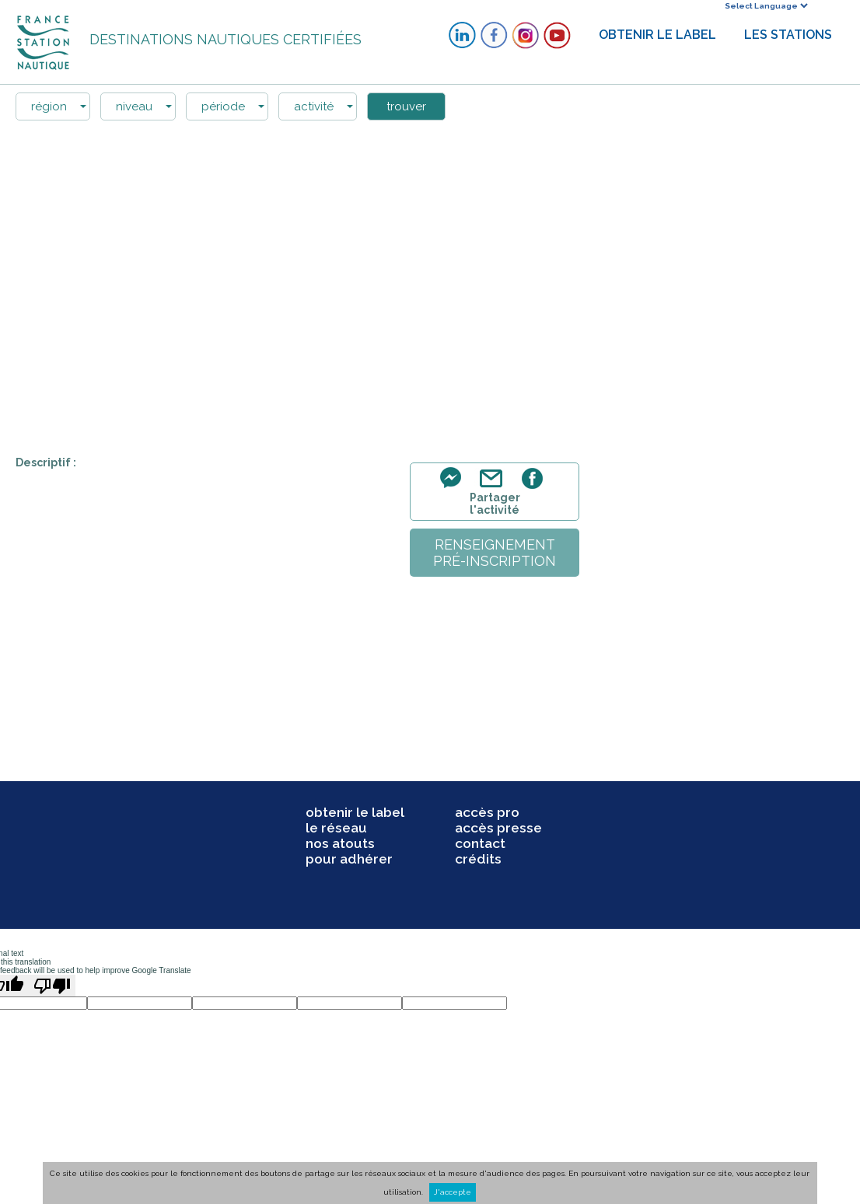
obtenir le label (355, 812)
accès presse (498, 828)
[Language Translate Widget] (766, 6)
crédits (478, 859)
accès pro (487, 812)
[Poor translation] (52, 985)
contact (480, 843)
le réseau (336, 828)
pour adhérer (349, 859)
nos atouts (340, 843)
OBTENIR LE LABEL (657, 34)
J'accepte (452, 1192)
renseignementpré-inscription (494, 552)
